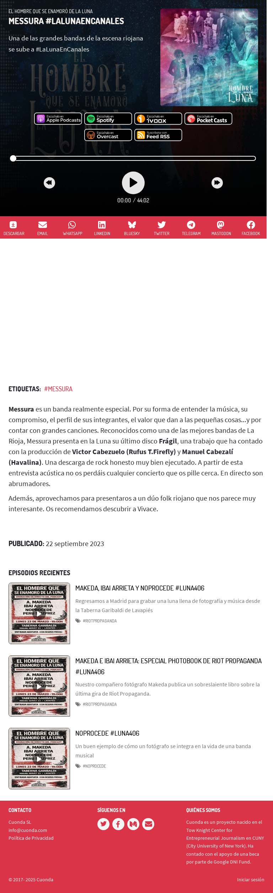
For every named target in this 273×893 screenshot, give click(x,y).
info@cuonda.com (28, 830)
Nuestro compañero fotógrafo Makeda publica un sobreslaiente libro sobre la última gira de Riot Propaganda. (167, 689)
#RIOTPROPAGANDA (100, 621)
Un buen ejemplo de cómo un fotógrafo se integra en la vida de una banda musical (163, 750)
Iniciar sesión (250, 879)
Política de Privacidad (31, 838)
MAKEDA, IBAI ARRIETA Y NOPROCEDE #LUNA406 (139, 587)
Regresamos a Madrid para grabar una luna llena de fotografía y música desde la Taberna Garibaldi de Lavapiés (167, 605)
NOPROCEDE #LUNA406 (107, 733)
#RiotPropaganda (100, 704)
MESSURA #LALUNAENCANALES (66, 20)
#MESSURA (58, 389)
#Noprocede (94, 766)
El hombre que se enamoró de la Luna (51, 11)
